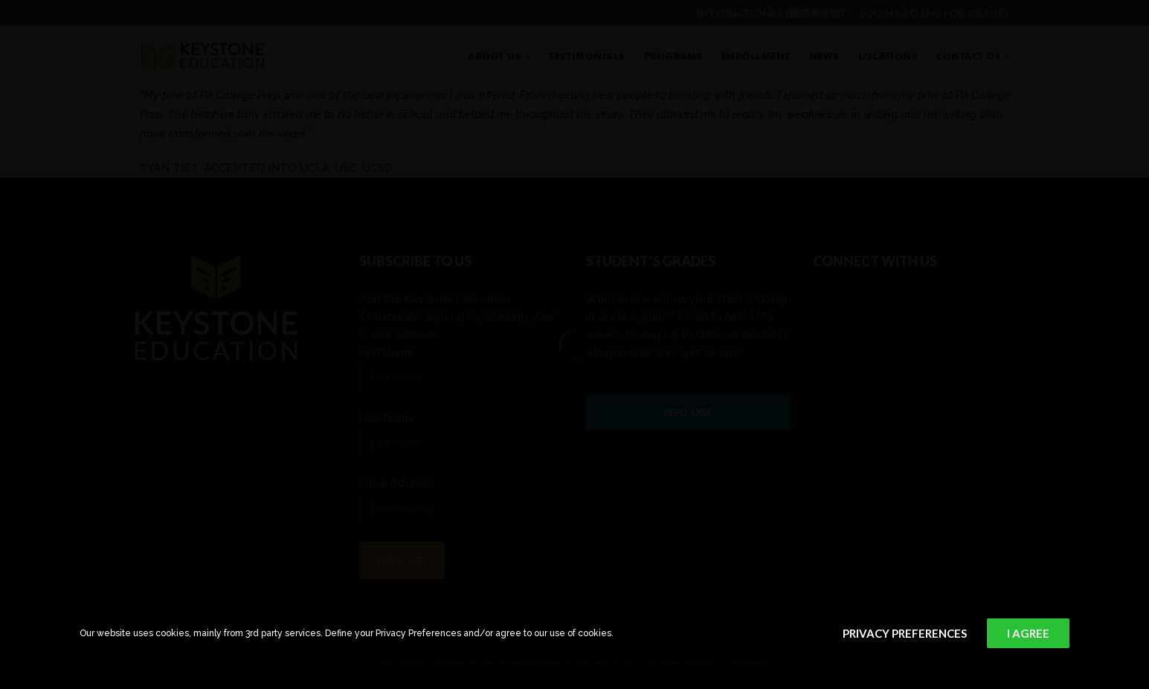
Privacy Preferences (905, 633)
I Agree (1028, 633)
